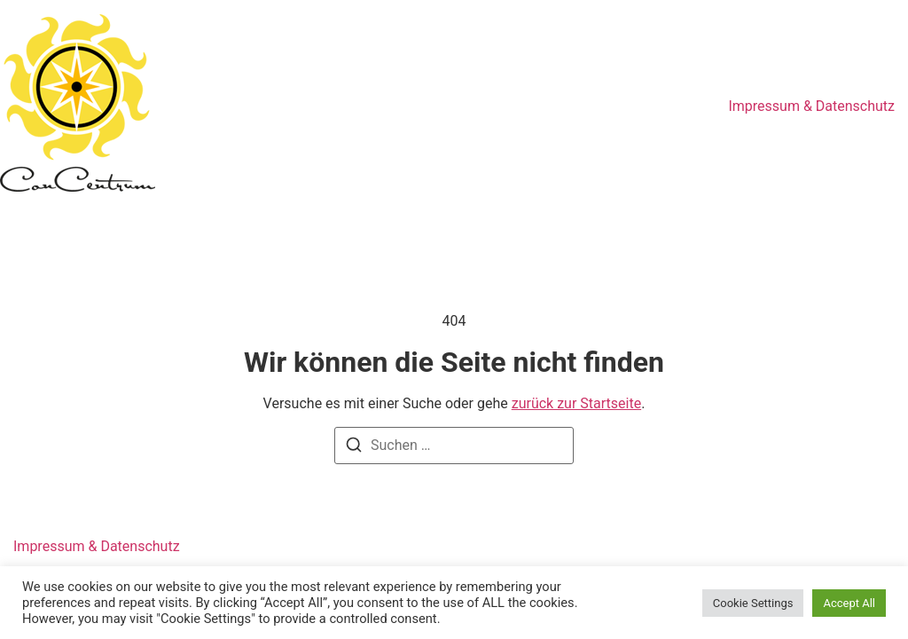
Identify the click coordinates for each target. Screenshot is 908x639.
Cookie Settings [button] (753, 603)
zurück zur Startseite (576, 403)
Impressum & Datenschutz (811, 106)
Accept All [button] (849, 603)
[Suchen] (354, 448)
